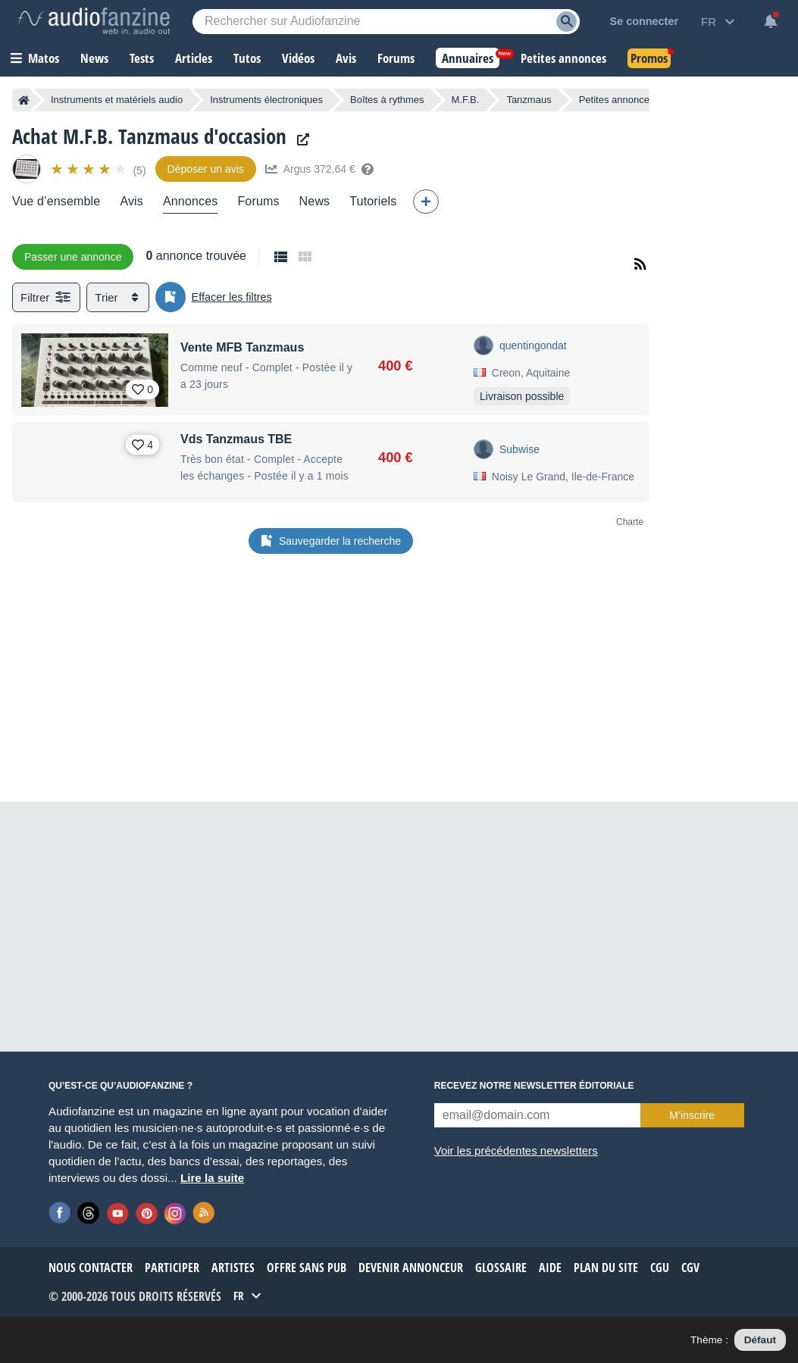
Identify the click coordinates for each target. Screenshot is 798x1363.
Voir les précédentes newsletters (516, 1150)
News (314, 201)
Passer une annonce (72, 257)
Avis (131, 201)
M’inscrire (692, 1115)
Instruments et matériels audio (117, 99)
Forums (258, 201)
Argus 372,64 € (319, 169)
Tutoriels (372, 201)
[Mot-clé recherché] (386, 21)
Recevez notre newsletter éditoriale (534, 1085)
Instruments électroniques (266, 99)
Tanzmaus (528, 99)
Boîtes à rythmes (387, 99)
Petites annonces (617, 99)
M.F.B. (466, 99)
